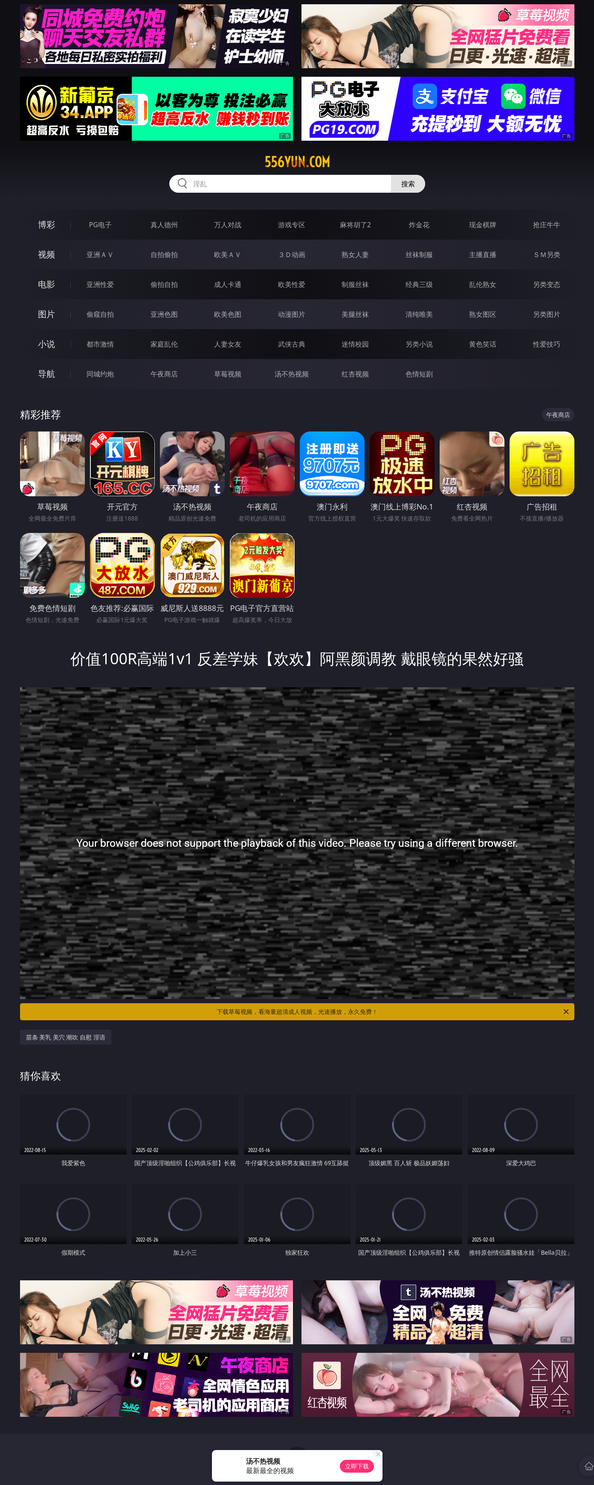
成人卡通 (227, 284)
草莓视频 (227, 374)
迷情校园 (355, 344)
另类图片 (546, 314)
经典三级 (419, 284)
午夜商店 (164, 374)
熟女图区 (482, 314)
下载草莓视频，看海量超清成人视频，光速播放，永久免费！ (393, 1012)
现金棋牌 (482, 224)
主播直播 (482, 254)
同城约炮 (100, 374)
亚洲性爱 (100, 284)
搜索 (408, 183)
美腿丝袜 (355, 314)
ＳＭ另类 (546, 254)
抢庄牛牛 (546, 224)
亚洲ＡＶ (100, 254)
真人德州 (164, 224)
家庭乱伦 (164, 344)
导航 (46, 373)
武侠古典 (291, 344)
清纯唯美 (419, 314)
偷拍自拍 (164, 284)
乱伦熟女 (482, 284)
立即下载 (357, 1466)
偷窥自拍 (100, 314)
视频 (46, 254)
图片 (46, 314)
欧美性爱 (291, 284)
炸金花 (419, 224)
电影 (46, 284)
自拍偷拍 (164, 254)
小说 (46, 344)
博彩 (46, 224)
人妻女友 (227, 344)
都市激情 (100, 344)
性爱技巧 (546, 344)
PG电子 (100, 224)
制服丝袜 (355, 284)
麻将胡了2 (355, 224)
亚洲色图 (164, 314)
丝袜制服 (419, 254)
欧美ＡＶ (227, 254)
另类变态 (546, 284)
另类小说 (419, 344)
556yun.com (297, 162)
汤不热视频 (292, 374)
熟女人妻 (355, 254)
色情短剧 (419, 374)
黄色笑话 (482, 344)
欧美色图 (227, 314)
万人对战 (227, 224)
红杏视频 (355, 374)
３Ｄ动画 (291, 254)
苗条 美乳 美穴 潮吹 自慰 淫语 (65, 1037)
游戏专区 (291, 224)
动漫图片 (291, 314)
